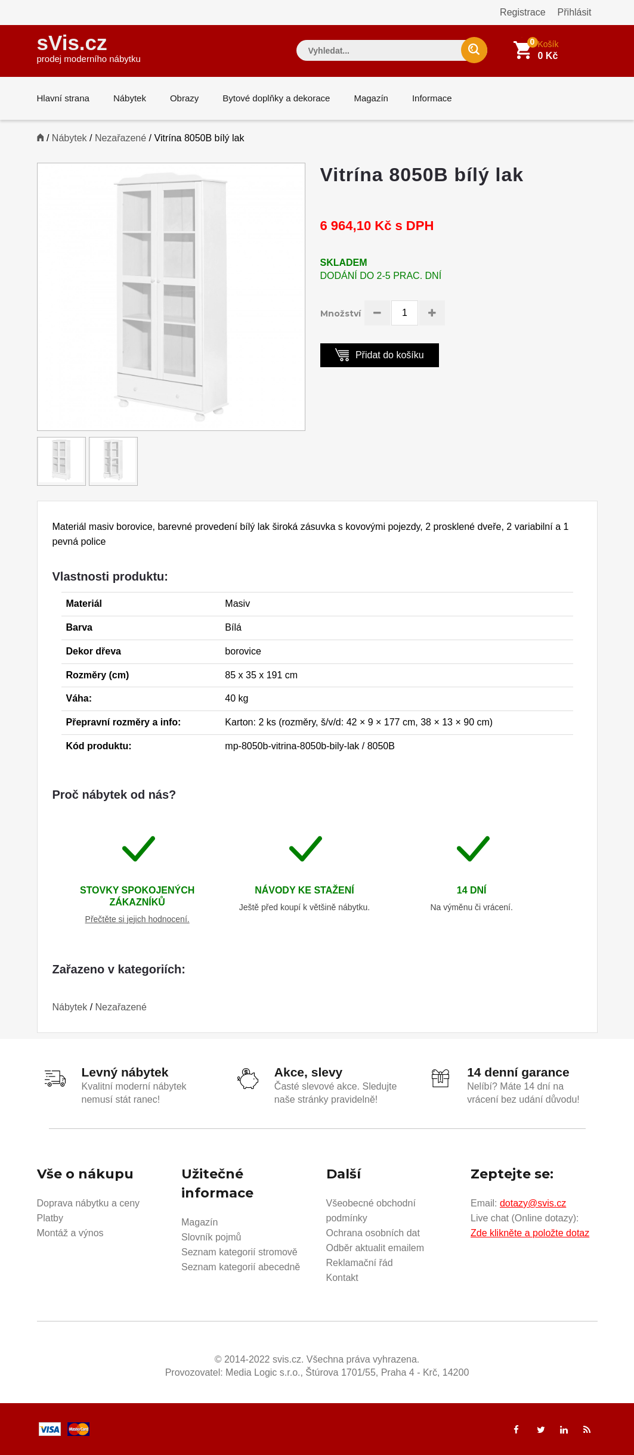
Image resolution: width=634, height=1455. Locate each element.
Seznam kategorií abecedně (240, 1267)
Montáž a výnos (70, 1233)
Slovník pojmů (211, 1237)
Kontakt (342, 1278)
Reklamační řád (359, 1263)
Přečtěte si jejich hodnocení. (137, 919)
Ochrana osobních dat (373, 1233)
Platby (50, 1218)
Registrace (522, 12)
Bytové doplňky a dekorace (276, 98)
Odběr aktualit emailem (375, 1248)
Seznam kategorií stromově (239, 1252)
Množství (340, 313)
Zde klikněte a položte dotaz (530, 1233)
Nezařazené (120, 138)
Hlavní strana (63, 98)
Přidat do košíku (379, 354)
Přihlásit (575, 12)
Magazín (371, 98)
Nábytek (129, 98)
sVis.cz (89, 47)
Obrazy (184, 98)
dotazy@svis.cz (533, 1203)
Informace (432, 98)
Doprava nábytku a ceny (88, 1203)
